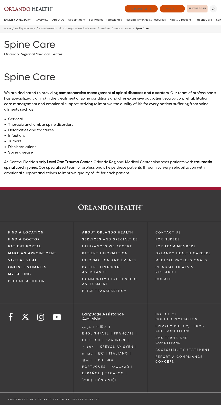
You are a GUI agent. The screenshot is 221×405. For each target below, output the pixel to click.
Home (7, 28)
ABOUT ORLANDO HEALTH (107, 232)
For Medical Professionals (105, 19)
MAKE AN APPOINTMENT (32, 253)
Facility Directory (17, 19)
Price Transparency (104, 291)
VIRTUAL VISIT (22, 260)
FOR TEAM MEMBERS (175, 246)
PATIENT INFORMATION (105, 253)
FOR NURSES (167, 239)
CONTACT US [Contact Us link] (168, 232)
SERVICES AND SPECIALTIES (110, 239)
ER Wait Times (192, 8)
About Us (58, 19)
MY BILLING (19, 274)
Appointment (76, 19)
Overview (42, 19)
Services (105, 28)
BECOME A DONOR (26, 281)
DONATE (163, 279)
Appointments (130, 8)
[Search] (213, 8)
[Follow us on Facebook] (10, 317)
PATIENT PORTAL (24, 246)
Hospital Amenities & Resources (146, 19)
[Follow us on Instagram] (41, 317)
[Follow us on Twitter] (25, 315)
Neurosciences (123, 28)
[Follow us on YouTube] (57, 317)
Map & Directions (180, 19)
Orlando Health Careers (183, 253)
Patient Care (203, 19)
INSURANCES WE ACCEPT (107, 246)
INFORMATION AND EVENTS (109, 260)
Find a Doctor (24, 239)
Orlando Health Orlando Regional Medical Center (67, 28)
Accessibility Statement (182, 350)
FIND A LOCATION (26, 232)
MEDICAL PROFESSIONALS (181, 260)
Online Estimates (27, 267)
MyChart (161, 8)
